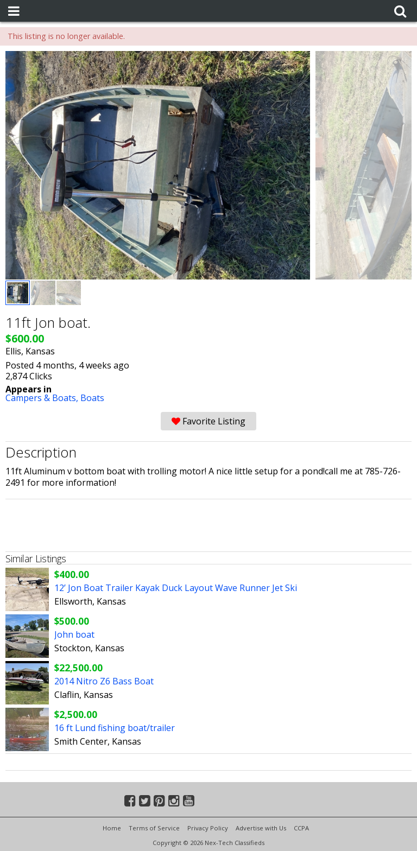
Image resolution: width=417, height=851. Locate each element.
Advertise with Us (261, 828)
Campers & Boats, (42, 398)
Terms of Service (154, 828)
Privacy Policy (207, 828)
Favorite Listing (208, 421)
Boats (92, 398)
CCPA (301, 828)
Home (112, 828)
